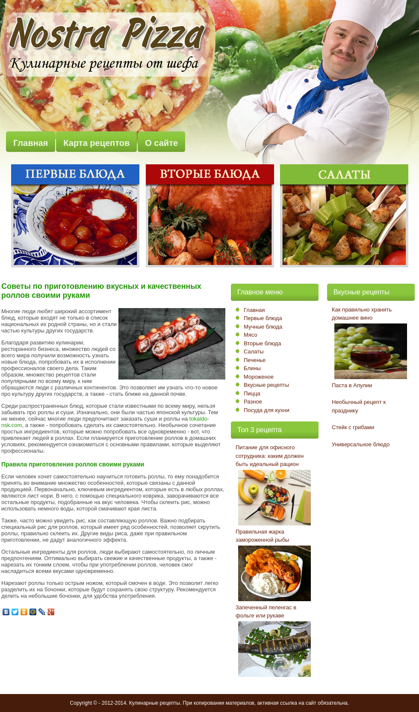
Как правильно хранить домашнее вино (362, 313)
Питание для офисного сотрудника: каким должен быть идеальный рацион (270, 455)
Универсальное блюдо (360, 444)
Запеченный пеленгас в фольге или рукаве (266, 611)
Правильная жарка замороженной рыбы (262, 535)
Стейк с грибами (353, 427)
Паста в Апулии (352, 385)
